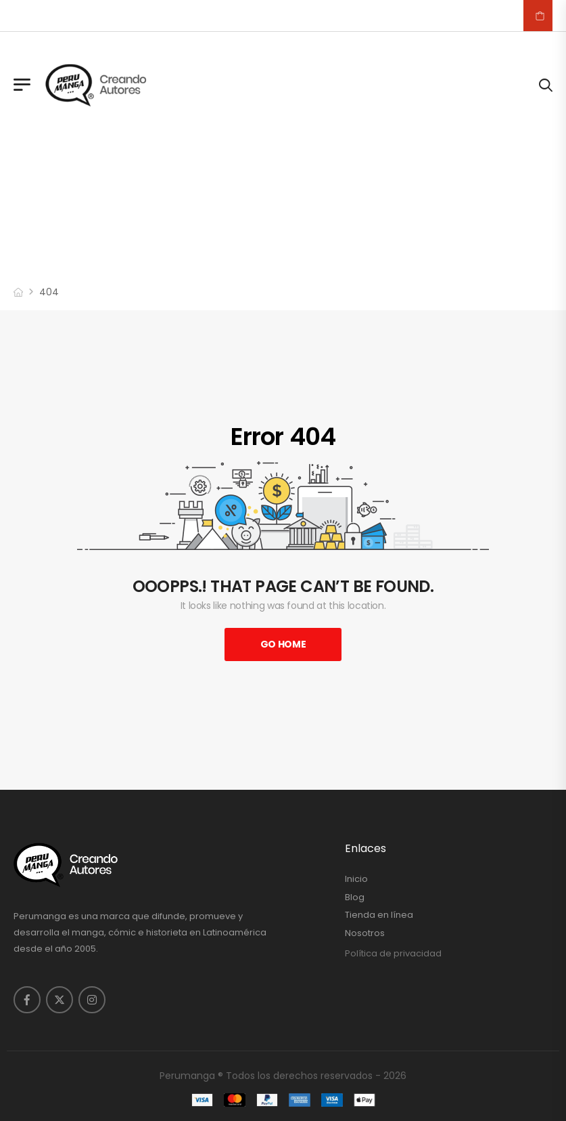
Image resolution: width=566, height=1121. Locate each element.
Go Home (283, 644)
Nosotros (365, 933)
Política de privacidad (393, 953)
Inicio (356, 879)
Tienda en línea (379, 915)
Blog (354, 897)
